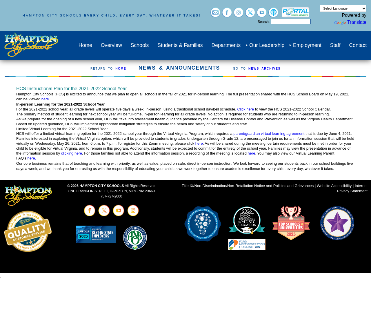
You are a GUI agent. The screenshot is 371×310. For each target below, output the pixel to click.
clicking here (71, 153)
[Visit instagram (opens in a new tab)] (238, 14)
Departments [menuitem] (226, 45)
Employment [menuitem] (307, 45)
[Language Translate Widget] (343, 8)
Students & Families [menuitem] (180, 45)
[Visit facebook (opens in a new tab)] (227, 14)
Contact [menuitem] (358, 45)
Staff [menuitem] (335, 45)
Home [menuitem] (85, 45)
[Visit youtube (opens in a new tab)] (262, 14)
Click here (245, 109)
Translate (350, 22)
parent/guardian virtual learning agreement (269, 133)
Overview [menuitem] (111, 45)
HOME (120, 68)
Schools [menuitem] (140, 45)
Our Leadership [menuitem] (266, 45)
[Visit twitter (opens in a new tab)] (250, 14)
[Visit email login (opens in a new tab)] (215, 14)
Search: (264, 22)
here (45, 99)
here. (32, 158)
